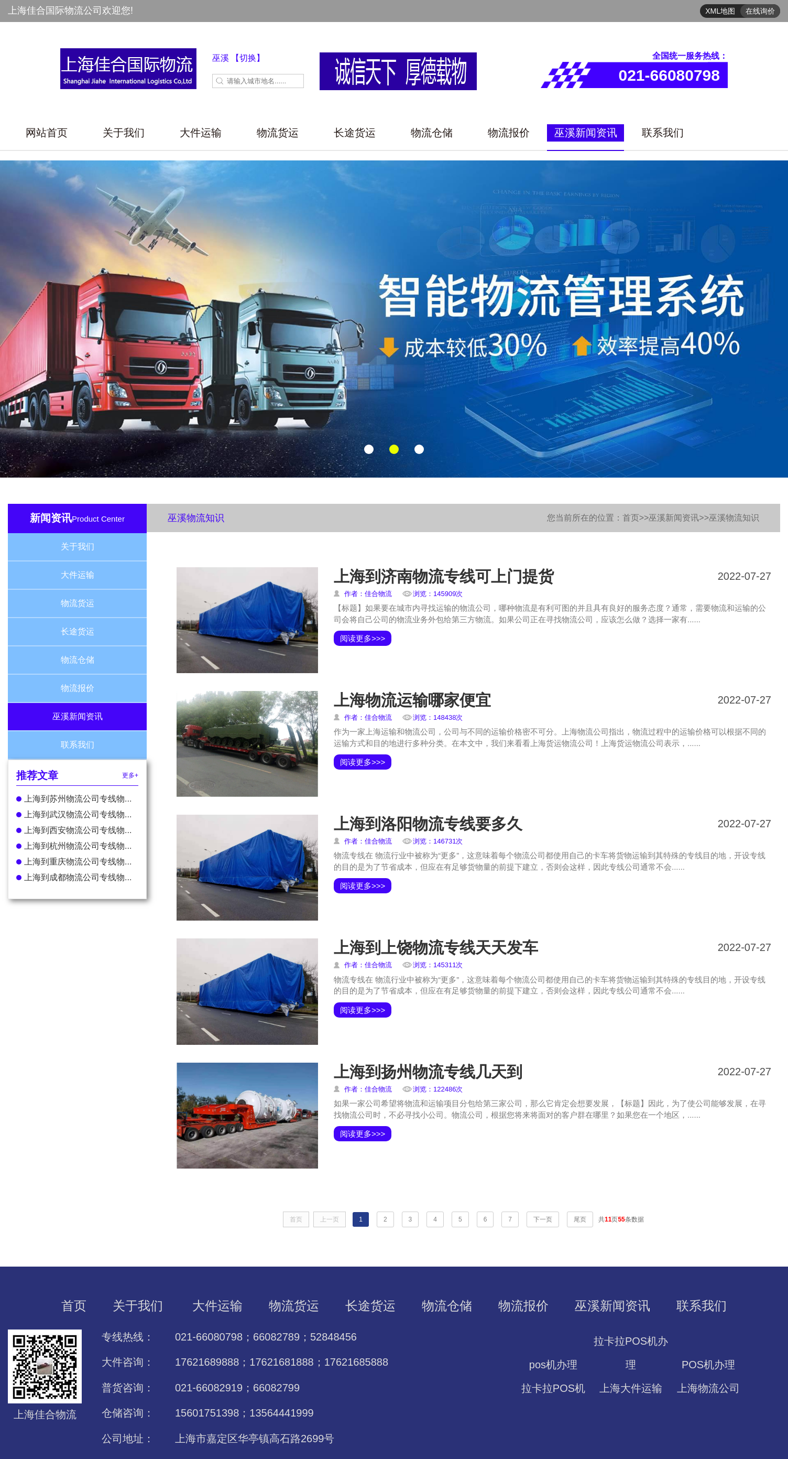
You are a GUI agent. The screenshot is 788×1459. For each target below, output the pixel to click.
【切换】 (248, 57)
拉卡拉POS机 (553, 1388)
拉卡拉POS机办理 (631, 1352)
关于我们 (124, 132)
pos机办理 (553, 1364)
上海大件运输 (630, 1388)
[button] (369, 449)
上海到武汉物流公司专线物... (74, 814)
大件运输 (201, 132)
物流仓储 (432, 132)
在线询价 (760, 11)
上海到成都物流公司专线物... (74, 877)
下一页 (542, 1219)
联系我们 (663, 132)
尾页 (580, 1219)
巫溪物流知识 (734, 517)
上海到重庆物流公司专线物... (74, 861)
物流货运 (278, 132)
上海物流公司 (708, 1388)
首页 (630, 517)
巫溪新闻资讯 (585, 132)
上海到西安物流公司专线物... (74, 830)
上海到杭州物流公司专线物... (74, 845)
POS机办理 (708, 1364)
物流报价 (509, 132)
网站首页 (47, 132)
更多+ (130, 775)
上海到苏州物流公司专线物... (74, 798)
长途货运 (355, 132)
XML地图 (720, 11)
